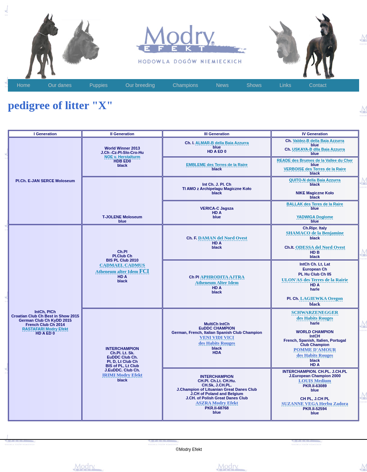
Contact (318, 85)
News (222, 85)
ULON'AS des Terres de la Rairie (315, 279)
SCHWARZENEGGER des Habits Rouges (314, 315)
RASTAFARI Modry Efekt (45, 329)
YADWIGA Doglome (314, 217)
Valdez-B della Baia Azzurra (318, 140)
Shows (254, 85)
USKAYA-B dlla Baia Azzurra (318, 149)
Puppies (99, 85)
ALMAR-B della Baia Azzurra (222, 143)
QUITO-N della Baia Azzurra (315, 180)
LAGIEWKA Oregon (321, 298)
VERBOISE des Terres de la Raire (315, 169)
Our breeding (140, 85)
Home (23, 85)
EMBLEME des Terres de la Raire (217, 164)
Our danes (59, 85)
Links (285, 85)
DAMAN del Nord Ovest (222, 237)
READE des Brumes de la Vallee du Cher (315, 160)
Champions (185, 85)
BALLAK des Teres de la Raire (315, 204)
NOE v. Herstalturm (122, 157)
